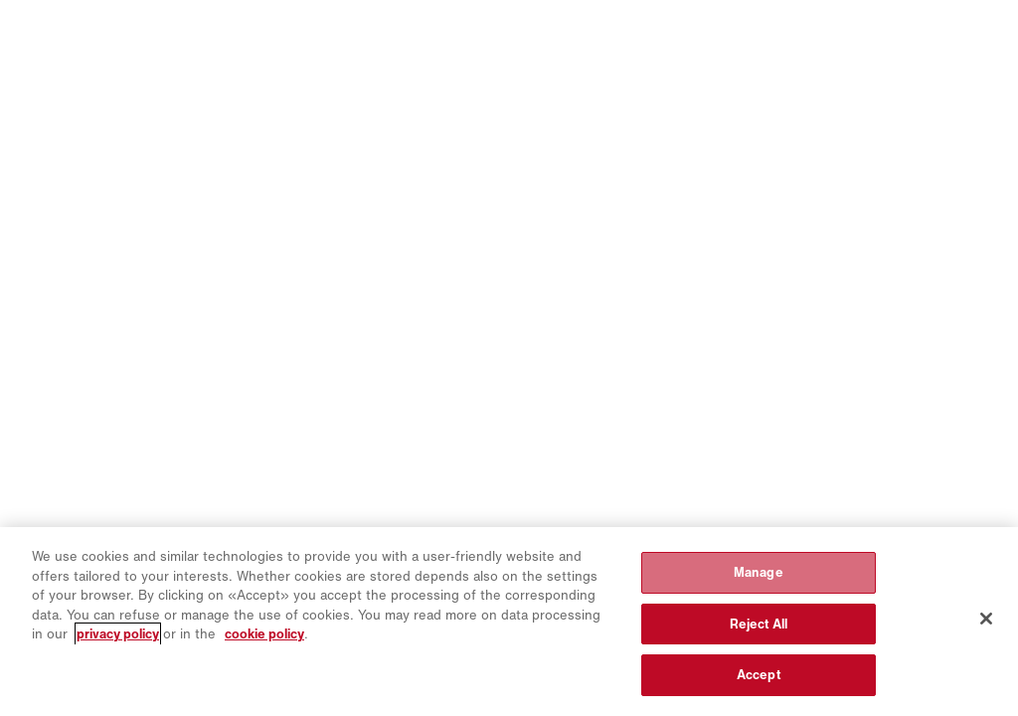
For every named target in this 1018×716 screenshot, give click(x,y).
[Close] (986, 618)
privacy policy (118, 634)
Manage (758, 572)
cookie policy (264, 634)
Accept (758, 674)
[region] (509, 621)
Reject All (758, 624)
